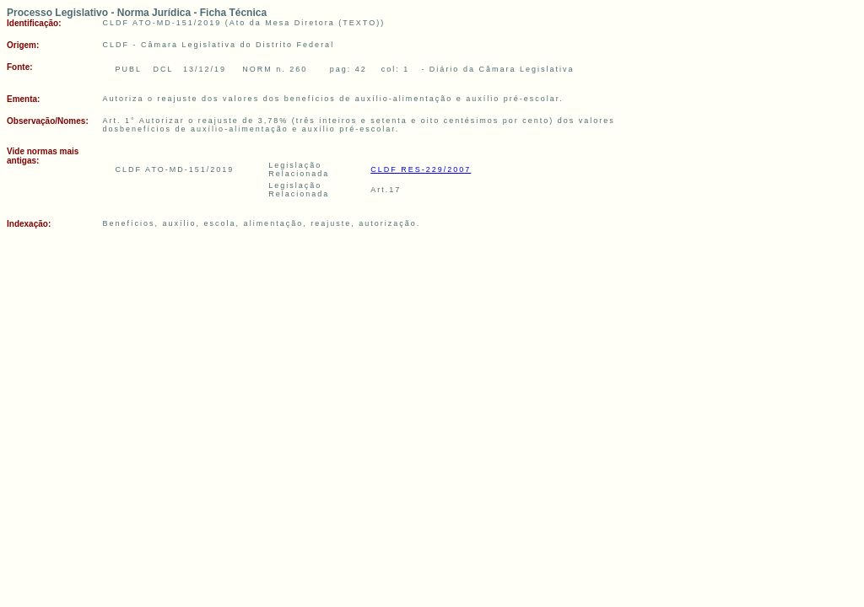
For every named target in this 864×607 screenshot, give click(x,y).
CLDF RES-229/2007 (420, 169)
